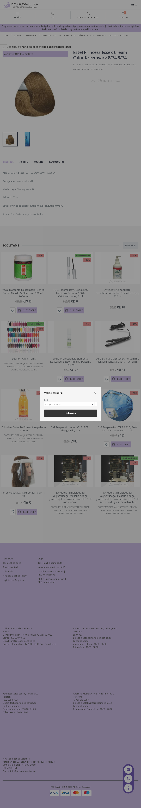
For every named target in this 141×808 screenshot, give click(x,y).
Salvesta (70, 413)
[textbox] (69, 404)
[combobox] (70, 404)
